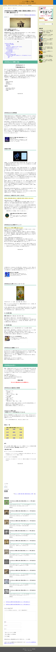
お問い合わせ (20, 5)
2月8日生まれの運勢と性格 (9, 43)
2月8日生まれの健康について (10, 52)
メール (5, 625)
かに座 (7, 432)
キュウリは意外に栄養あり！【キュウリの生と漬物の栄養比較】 (48, 56)
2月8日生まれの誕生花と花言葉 (11, 54)
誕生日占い (29, 493)
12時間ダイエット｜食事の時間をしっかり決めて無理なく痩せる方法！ (48, 39)
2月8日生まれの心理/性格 (10, 44)
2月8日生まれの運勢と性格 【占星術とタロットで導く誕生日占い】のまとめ (19, 55)
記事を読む (11, 507)
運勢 (32, 493)
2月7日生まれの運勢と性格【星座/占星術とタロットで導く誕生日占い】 (17, 602)
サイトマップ (25, 5)
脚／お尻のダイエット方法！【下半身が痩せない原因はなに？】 (48, 44)
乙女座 (21, 432)
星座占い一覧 (10, 56)
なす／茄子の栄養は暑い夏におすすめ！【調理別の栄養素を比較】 (48, 48)
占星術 (19, 493)
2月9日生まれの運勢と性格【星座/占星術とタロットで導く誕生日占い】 (17, 604)
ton (35, 493)
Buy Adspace (5, 5)
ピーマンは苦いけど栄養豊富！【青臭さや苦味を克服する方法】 (48, 60)
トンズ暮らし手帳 (28, 1)
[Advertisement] (20, 102)
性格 (21, 493)
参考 (8, 57)
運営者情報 (29, 5)
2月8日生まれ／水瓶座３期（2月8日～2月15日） (14, 46)
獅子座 (14, 432)
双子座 (21, 429)
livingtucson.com (7, 142)
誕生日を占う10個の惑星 (14, 272)
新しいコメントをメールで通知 (10, 632)
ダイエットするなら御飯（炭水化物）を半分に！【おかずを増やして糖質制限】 (48, 31)
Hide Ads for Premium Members (12, 5)
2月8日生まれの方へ (8, 53)
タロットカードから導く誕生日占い (16, 336)
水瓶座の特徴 (8, 45)
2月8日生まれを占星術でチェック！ (11, 47)
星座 (23, 493)
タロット (16, 493)
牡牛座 (14, 429)
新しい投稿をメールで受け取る (10, 634)
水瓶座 (26, 493)
